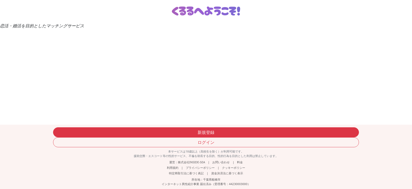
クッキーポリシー (233, 168)
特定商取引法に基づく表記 (186, 173)
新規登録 (206, 132)
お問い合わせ (221, 162)
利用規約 (172, 168)
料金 (240, 162)
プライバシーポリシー (200, 168)
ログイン (206, 142)
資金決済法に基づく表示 (227, 173)
